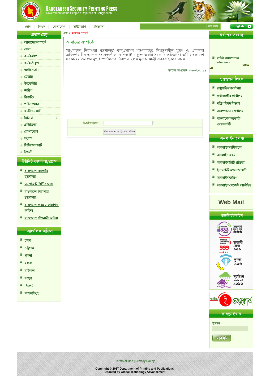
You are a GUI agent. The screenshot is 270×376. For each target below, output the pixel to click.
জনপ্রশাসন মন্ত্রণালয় (230, 111)
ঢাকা (28, 240)
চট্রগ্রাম (29, 248)
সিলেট (29, 286)
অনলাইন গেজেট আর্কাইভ (234, 185)
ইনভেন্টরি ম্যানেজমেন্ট (232, 170)
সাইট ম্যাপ (79, 26)
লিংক (41, 26)
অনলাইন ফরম (226, 155)
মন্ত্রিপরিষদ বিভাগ (228, 103)
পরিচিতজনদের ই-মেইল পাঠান (119, 131)
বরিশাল (29, 271)
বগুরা (28, 263)
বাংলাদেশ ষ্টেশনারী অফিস (41, 218)
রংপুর (28, 278)
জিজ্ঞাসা (99, 26)
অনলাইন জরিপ (227, 178)
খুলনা (28, 255)
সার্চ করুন (213, 26)
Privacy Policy (145, 361)
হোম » (67, 33)
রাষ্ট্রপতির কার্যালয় (229, 88)
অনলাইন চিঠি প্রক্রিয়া (231, 162)
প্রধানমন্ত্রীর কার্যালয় (229, 96)
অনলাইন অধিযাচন (229, 147)
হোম (27, 26)
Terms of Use (124, 361)
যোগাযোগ (59, 26)
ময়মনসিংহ (31, 293)
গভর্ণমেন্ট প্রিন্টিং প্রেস (39, 184)
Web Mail (231, 202)
